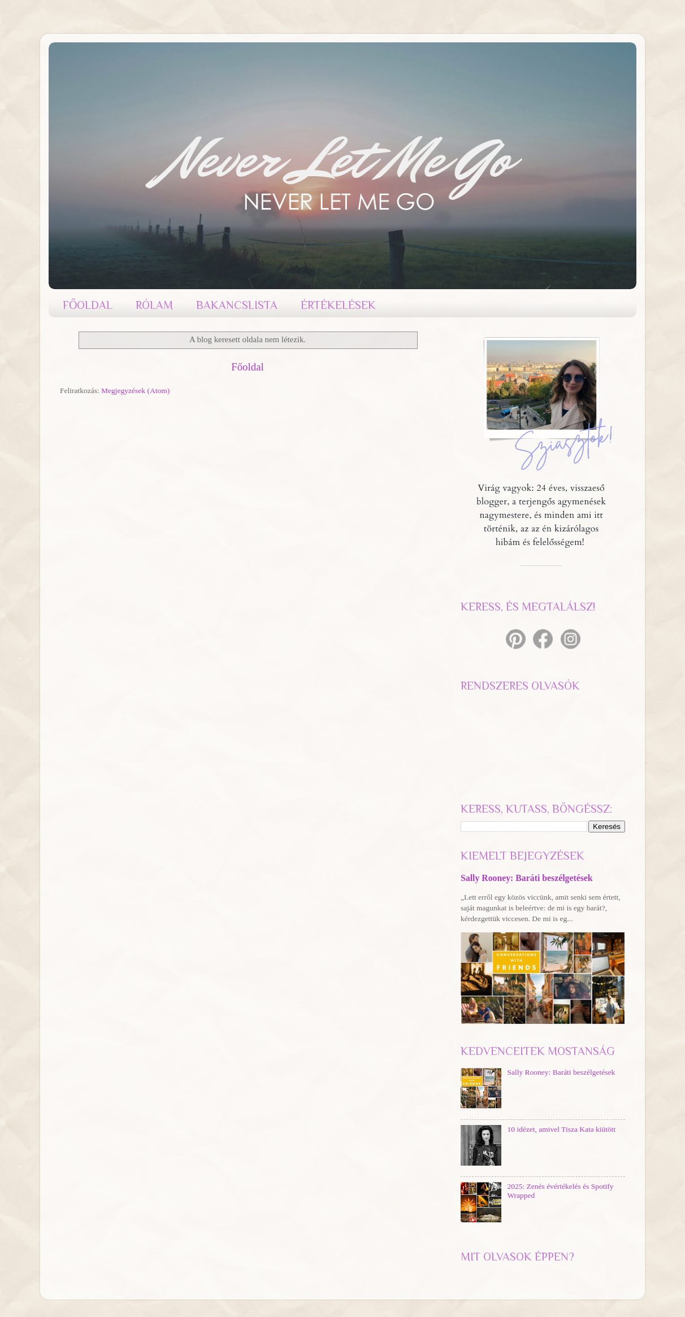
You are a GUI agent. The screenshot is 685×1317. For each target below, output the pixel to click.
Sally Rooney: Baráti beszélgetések (527, 878)
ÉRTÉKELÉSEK (338, 305)
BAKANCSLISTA (237, 305)
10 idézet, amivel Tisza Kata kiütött (561, 1129)
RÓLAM (154, 305)
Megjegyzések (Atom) (135, 390)
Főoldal (247, 367)
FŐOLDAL (87, 305)
